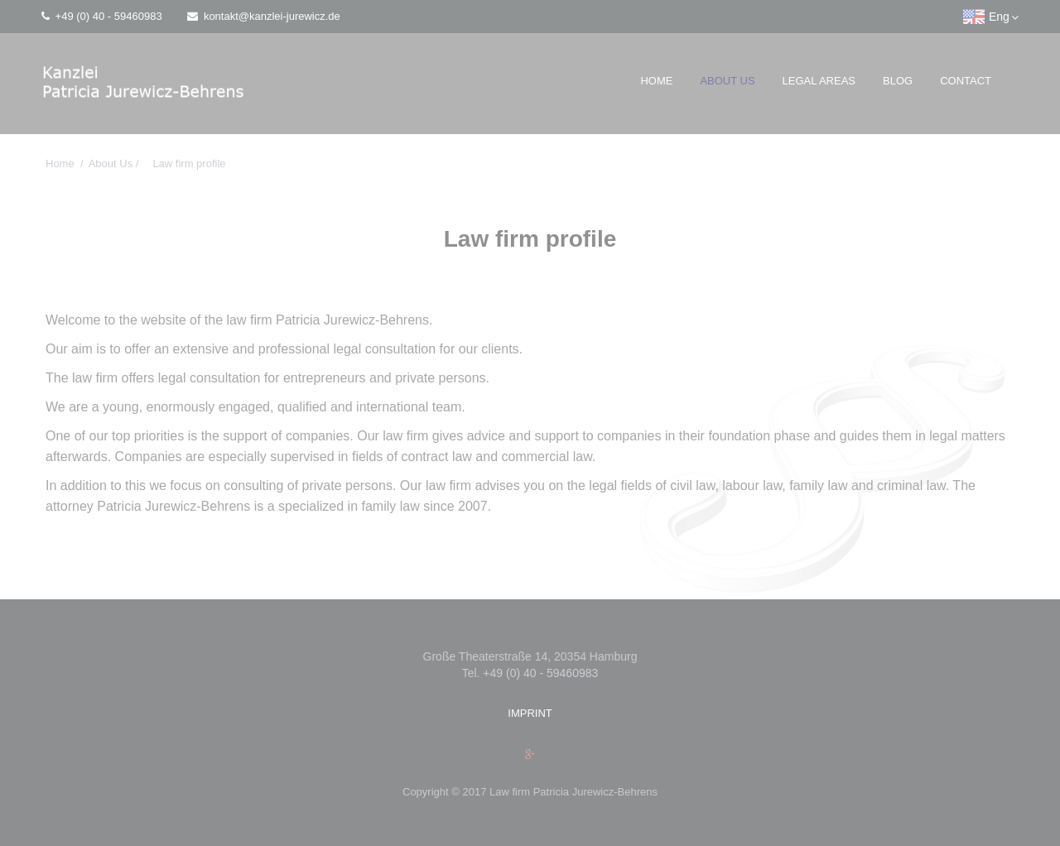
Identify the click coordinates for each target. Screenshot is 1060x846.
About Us (727, 81)
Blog (898, 81)
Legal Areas (819, 81)
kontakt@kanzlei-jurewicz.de (263, 16)
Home (656, 81)
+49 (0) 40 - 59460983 (101, 16)
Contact (965, 81)
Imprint (530, 713)
